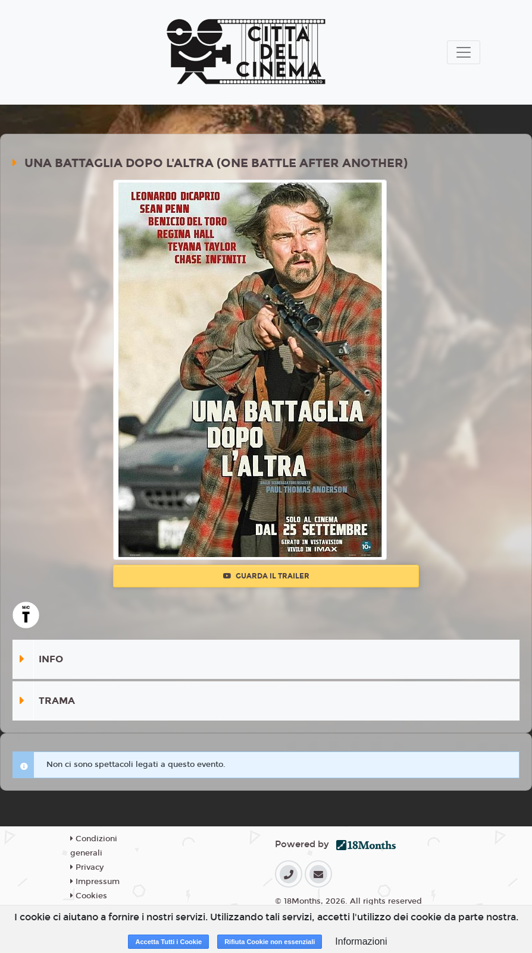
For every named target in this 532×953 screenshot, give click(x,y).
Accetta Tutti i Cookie (168, 941)
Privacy (87, 867)
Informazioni (361, 941)
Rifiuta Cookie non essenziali (269, 941)
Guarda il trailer (266, 576)
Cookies (88, 896)
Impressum (95, 881)
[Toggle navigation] (463, 52)
